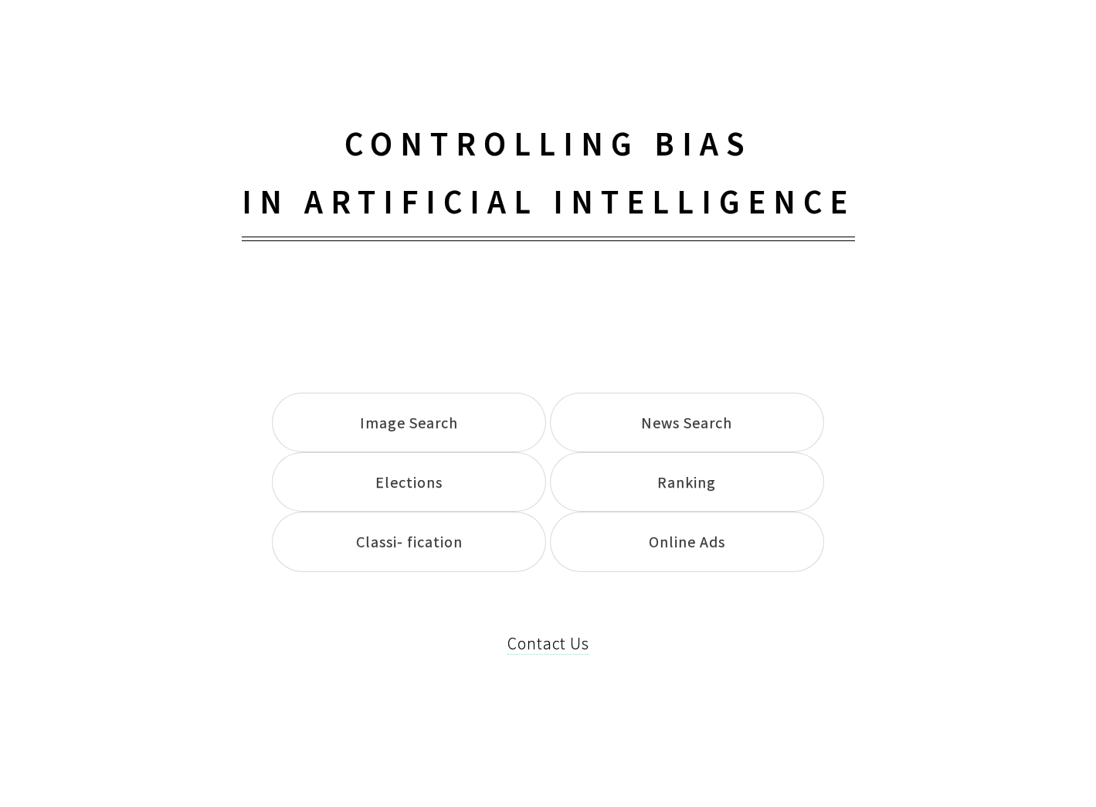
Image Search (409, 422)
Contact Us (548, 643)
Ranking (686, 482)
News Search (686, 422)
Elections (409, 482)
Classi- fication (409, 541)
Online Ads (687, 541)
